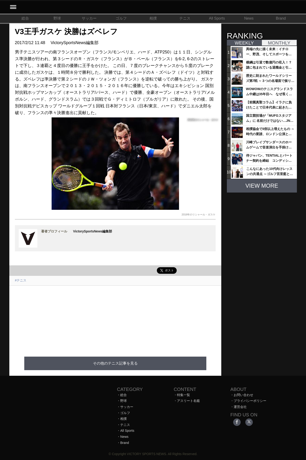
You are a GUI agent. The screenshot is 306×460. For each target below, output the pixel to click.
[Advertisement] (115, 318)
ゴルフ (121, 18)
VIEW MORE (261, 186)
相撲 (153, 18)
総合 (25, 18)
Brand (281, 18)
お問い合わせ (243, 395)
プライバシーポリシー (250, 401)
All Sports (217, 18)
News (248, 18)
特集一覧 (183, 395)
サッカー (89, 18)
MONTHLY (279, 43)
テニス (184, 18)
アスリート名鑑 (188, 401)
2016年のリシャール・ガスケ (198, 214)
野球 (57, 18)
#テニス (21, 280)
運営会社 (240, 407)
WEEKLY (244, 43)
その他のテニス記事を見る (115, 363)
